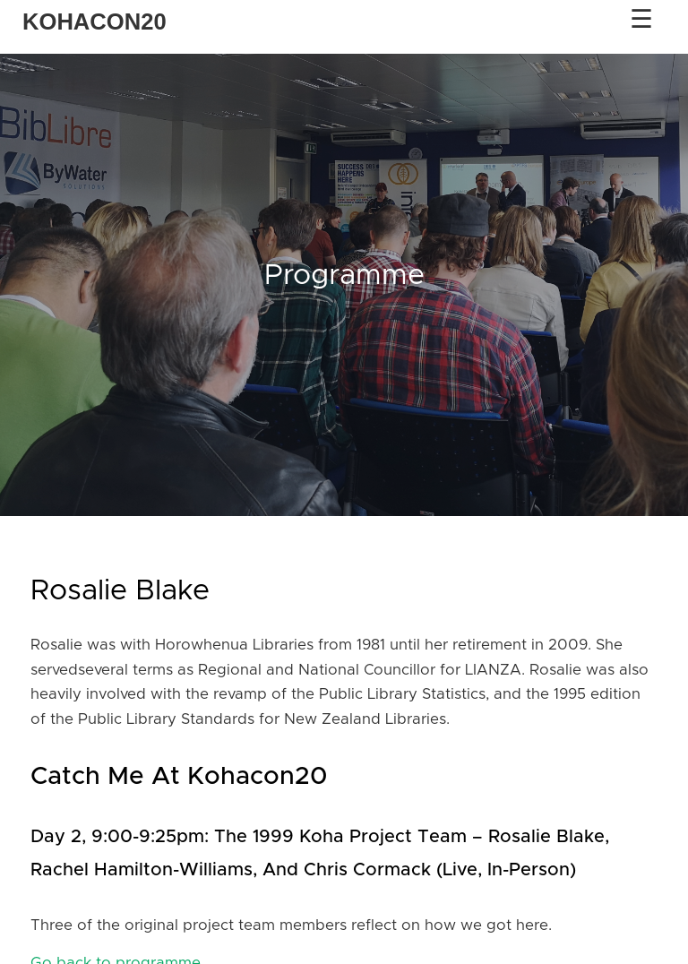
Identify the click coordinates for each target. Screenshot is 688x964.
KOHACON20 (94, 21)
